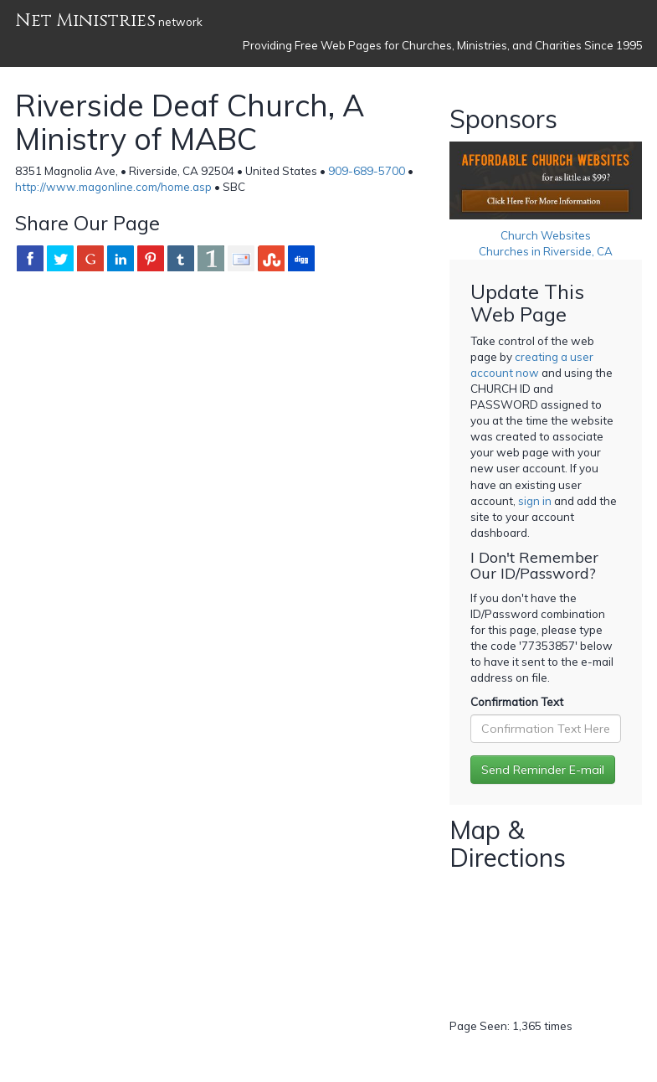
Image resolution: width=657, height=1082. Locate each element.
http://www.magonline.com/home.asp (113, 186)
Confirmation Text (516, 701)
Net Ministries (85, 20)
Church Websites (545, 235)
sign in (535, 501)
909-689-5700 (366, 171)
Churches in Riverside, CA (546, 251)
